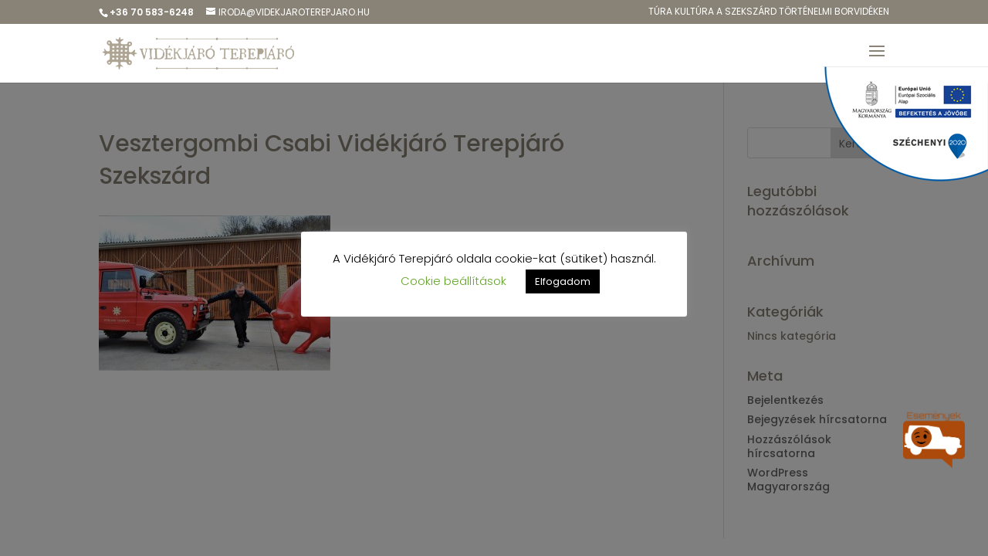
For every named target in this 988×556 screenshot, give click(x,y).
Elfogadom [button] (562, 281)
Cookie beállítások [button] (453, 281)
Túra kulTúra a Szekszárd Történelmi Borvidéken (768, 12)
